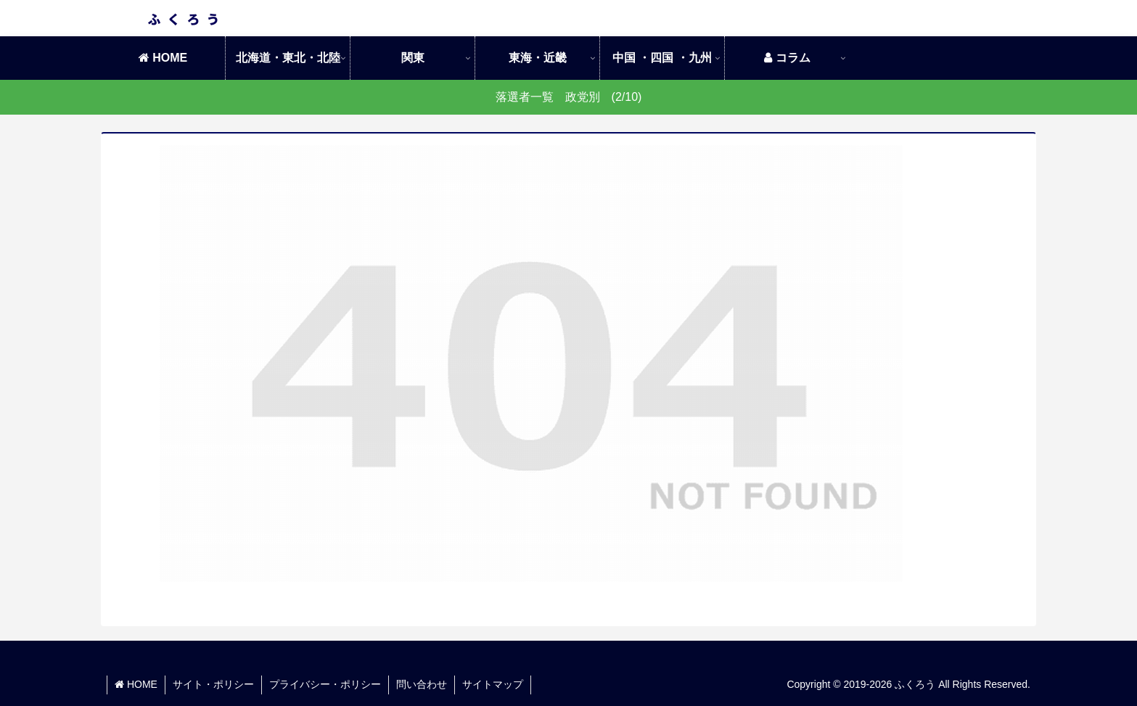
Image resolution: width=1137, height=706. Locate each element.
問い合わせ (421, 684)
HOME (136, 684)
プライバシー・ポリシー (325, 684)
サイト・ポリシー (213, 684)
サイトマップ (492, 684)
